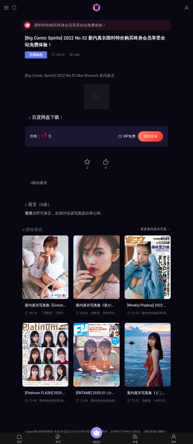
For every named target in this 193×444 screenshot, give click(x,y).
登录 (28, 213)
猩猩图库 (96, 7)
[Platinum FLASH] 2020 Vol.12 (45, 393)
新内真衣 (39, 183)
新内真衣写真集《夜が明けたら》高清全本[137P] (95, 305)
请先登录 (150, 136)
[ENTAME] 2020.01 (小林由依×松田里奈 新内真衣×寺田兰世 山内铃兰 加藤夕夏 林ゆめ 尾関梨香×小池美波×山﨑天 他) (96, 393)
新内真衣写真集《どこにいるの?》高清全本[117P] (147, 393)
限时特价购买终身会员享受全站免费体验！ (70, 25)
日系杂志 (35, 55)
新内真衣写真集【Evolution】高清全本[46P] (45, 305)
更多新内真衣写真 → (155, 229)
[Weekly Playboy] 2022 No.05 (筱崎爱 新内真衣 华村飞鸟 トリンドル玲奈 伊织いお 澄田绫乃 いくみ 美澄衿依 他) (147, 305)
